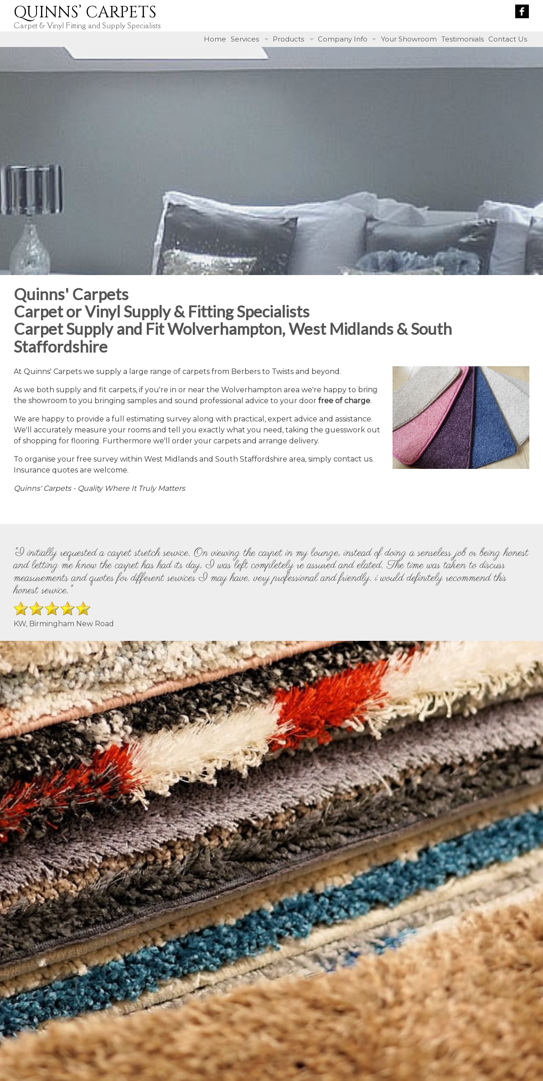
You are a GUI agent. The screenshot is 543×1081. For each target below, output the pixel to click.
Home (215, 39)
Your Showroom (409, 39)
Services (245, 39)
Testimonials (462, 39)
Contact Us (507, 39)
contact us (352, 459)
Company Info (342, 39)
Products (288, 39)
